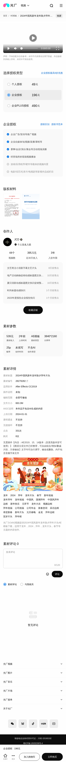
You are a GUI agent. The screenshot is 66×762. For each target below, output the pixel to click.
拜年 (20, 495)
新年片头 (19, 512)
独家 (59, 15)
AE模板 (13, 16)
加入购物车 (29, 757)
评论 (57, 574)
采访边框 (54, 508)
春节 (39, 495)
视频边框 (47, 503)
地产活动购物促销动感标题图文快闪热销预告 (25, 275)
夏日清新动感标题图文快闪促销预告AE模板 (25, 283)
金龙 (40, 512)
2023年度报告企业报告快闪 (21, 298)
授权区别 (44, 124)
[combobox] (25, 5)
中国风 (30, 499)
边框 (5, 503)
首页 (5, 16)
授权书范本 (57, 124)
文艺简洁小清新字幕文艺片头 (22, 268)
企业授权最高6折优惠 (52, 73)
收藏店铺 (33, 310)
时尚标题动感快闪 (16, 290)
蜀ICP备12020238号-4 (33, 743)
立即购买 (52, 757)
